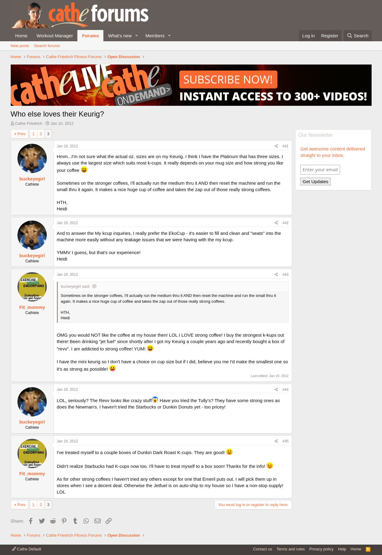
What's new (120, 35)
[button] (136, 35)
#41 (285, 146)
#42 (285, 223)
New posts (20, 45)
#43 (285, 274)
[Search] (358, 35)
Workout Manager (55, 35)
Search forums (47, 45)
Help (342, 549)
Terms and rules (290, 549)
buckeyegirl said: (76, 286)
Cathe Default (26, 549)
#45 (285, 441)
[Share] (276, 146)
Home (21, 35)
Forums (90, 35)
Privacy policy (321, 549)
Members (155, 35)
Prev (21, 133)
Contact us (262, 549)
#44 (285, 389)
